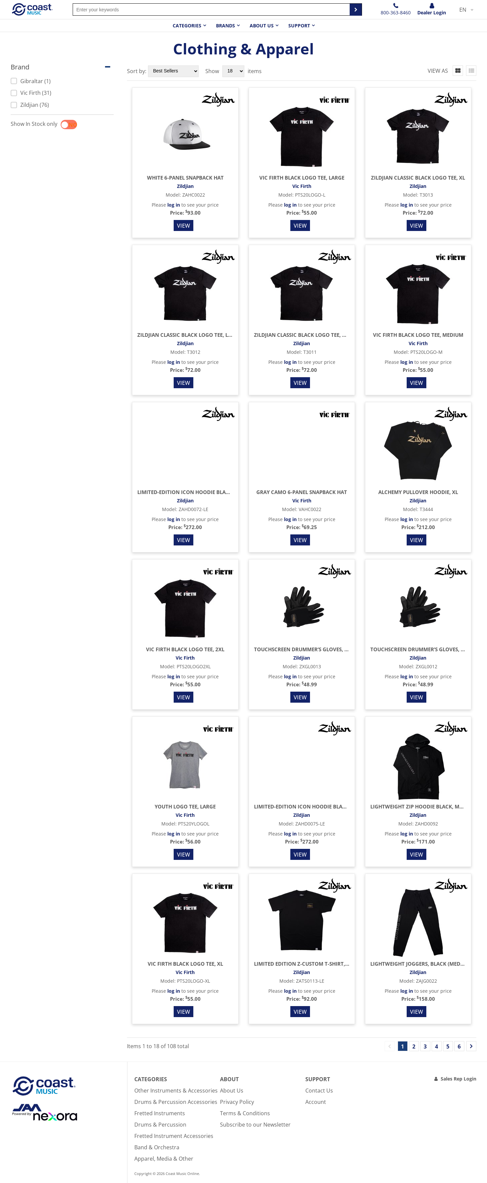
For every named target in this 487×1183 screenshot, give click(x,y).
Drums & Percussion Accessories (175, 1102)
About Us (231, 1090)
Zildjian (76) (30, 104)
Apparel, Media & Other (163, 1158)
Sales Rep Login (458, 1079)
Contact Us (319, 1090)
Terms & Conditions (245, 1113)
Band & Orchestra (156, 1147)
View (183, 225)
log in (173, 205)
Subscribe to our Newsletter (255, 1124)
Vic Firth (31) (31, 92)
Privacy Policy (237, 1102)
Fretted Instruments (159, 1113)
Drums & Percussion (160, 1124)
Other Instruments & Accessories (176, 1090)
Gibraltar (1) (31, 81)
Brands (225, 25)
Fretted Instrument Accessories (173, 1136)
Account (315, 1102)
